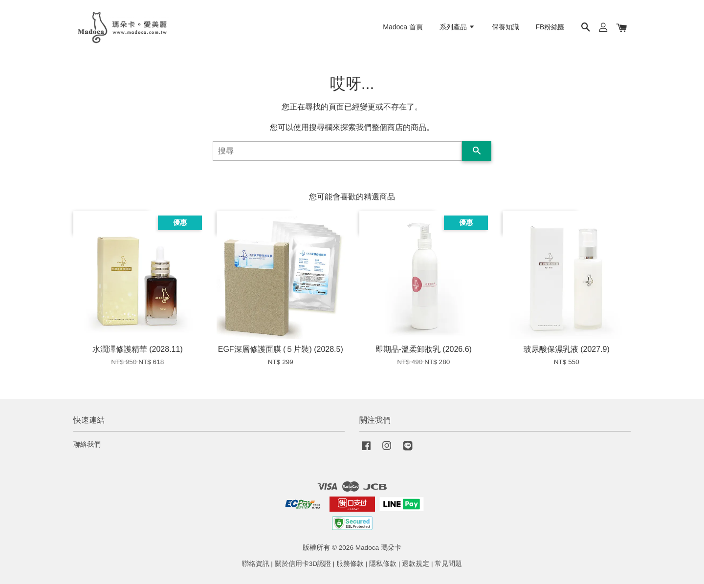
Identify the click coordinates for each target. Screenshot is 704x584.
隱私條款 (382, 563)
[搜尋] (337, 151)
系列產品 (457, 27)
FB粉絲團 (550, 27)
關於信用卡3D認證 (303, 563)
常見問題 (448, 563)
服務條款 (350, 563)
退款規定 (415, 563)
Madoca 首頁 (403, 27)
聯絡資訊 (255, 563)
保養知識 (505, 27)
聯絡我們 (87, 444)
